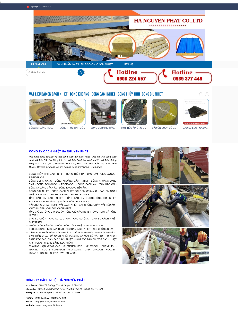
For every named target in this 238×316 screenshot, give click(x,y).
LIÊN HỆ (128, 64)
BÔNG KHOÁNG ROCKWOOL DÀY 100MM (51, 128)
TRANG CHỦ (39, 64)
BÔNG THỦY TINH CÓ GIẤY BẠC (77, 128)
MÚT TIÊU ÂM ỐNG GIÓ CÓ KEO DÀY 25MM (145, 128)
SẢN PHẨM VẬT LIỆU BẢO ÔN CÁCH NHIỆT (85, 64)
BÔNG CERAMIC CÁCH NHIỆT (107, 128)
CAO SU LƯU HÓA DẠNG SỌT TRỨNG (203, 128)
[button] (5, 46)
